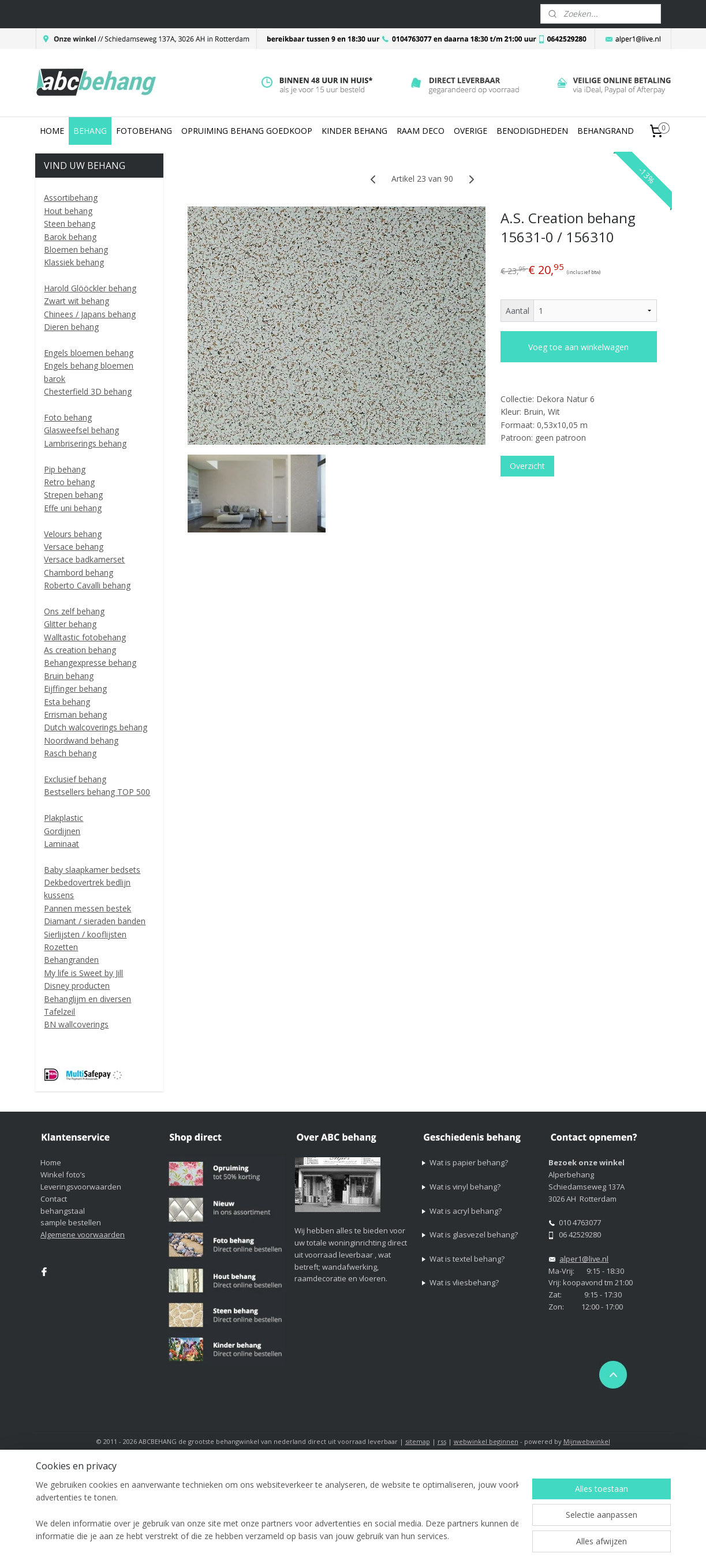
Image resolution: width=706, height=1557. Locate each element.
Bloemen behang (76, 249)
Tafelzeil (59, 1011)
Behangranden (71, 959)
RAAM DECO (420, 130)
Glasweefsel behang (81, 430)
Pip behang (64, 469)
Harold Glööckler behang (90, 288)
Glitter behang (70, 623)
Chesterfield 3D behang (88, 391)
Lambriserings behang (85, 443)
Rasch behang (70, 753)
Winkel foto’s (62, 1174)
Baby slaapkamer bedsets (92, 869)
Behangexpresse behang (90, 662)
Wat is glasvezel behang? (473, 1234)
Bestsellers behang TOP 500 (97, 791)
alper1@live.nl (583, 1259)
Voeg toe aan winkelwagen (579, 347)
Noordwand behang (81, 740)
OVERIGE (470, 130)
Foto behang (68, 417)
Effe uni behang (73, 507)
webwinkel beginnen (486, 1441)
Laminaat (61, 843)
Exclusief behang (75, 779)
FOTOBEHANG (144, 130)
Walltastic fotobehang (85, 637)
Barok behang (70, 236)
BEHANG (90, 130)
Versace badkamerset (84, 559)
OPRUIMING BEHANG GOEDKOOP (246, 130)
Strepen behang (73, 494)
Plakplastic (63, 817)
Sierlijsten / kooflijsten (85, 934)
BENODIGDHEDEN (532, 130)
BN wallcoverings (76, 1024)
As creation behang (80, 649)
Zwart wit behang (76, 300)
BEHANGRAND (605, 130)
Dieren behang (71, 326)
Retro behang (69, 482)
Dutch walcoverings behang (95, 727)
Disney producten (77, 985)
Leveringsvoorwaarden (80, 1186)
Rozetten (61, 946)
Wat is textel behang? (467, 1259)
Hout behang (68, 210)
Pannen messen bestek (87, 908)
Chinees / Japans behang (90, 314)
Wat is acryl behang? (465, 1211)
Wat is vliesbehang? (464, 1282)
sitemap (417, 1441)
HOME (52, 130)
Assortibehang (71, 197)
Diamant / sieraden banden (94, 921)
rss (442, 1441)
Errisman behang (75, 714)
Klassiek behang (74, 262)
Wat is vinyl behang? (464, 1186)
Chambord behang (78, 572)
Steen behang (69, 223)
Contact (53, 1199)
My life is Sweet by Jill (83, 972)
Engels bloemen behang (88, 352)
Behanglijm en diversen (87, 998)
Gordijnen (62, 831)
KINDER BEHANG (354, 130)
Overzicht (527, 465)
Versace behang (73, 546)
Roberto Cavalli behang (87, 585)
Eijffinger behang (75, 688)
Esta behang (67, 701)
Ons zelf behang (74, 611)
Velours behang (73, 533)
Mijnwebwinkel (586, 1441)
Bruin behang (69, 675)
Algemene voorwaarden (82, 1234)
